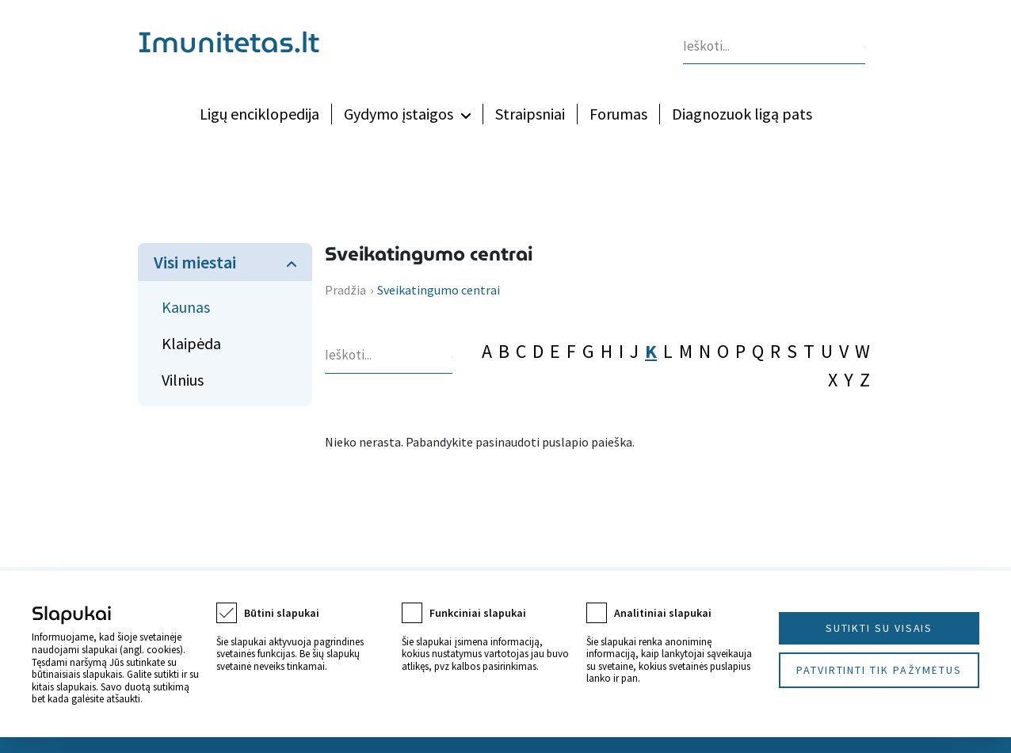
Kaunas (186, 307)
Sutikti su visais (879, 628)
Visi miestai (195, 262)
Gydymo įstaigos (398, 114)
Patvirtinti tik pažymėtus (879, 670)
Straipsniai (530, 114)
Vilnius (183, 380)
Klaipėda (191, 343)
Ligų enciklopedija (259, 114)
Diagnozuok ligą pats (742, 114)
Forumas (618, 114)
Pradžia (345, 290)
